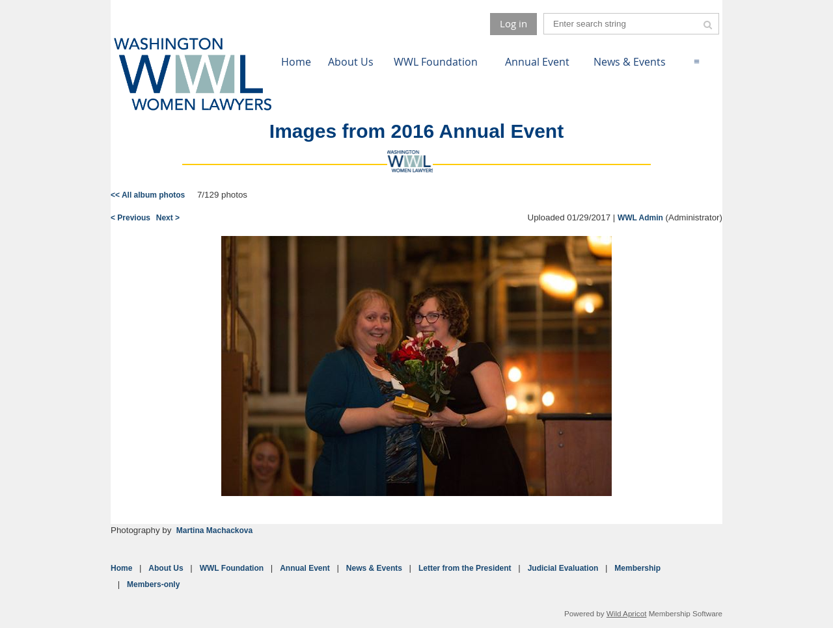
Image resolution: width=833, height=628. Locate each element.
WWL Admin (640, 217)
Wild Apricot (627, 613)
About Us (165, 568)
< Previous (130, 217)
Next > (168, 217)
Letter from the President (465, 568)
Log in (513, 23)
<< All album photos (148, 195)
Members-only (153, 584)
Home (121, 568)
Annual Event (305, 568)
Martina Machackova (214, 530)
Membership (637, 568)
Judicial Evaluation (563, 568)
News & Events (374, 568)
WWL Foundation (232, 568)
